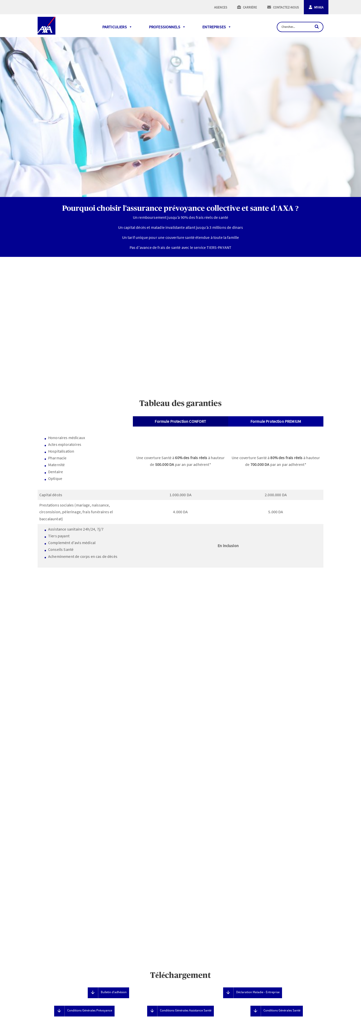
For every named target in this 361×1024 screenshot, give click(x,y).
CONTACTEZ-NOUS (286, 7)
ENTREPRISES (216, 27)
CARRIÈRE (250, 7)
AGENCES (220, 7)
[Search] (317, 27)
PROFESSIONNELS (167, 27)
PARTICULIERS (117, 27)
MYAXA (318, 7)
